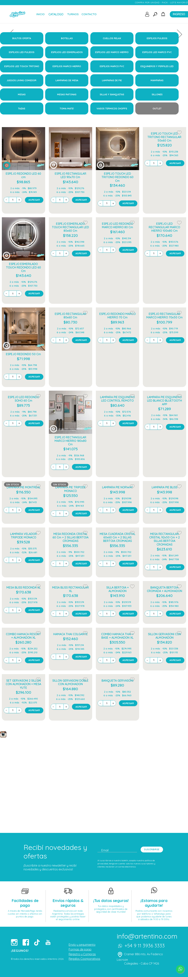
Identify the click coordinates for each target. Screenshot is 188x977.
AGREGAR (34, 199)
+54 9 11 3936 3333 (141, 946)
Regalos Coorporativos (84, 959)
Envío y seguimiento (82, 944)
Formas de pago (80, 949)
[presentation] (179, 34)
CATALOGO (55, 14)
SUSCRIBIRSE (152, 849)
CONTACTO (89, 14)
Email (105, 850)
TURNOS (73, 14)
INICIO (40, 14)
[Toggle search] (155, 14)
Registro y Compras (82, 954)
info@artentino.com (147, 936)
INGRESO (179, 14)
